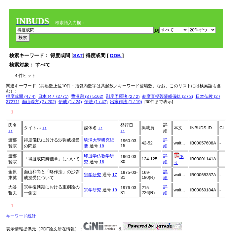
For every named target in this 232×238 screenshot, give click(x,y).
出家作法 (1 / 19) (126, 101)
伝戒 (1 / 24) (70, 101)
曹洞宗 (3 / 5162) (87, 96)
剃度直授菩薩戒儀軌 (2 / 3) (167, 96)
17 (114, 174)
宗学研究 (92, 174)
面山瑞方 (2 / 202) (39, 101)
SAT (78, 55)
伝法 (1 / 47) (96, 101)
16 (101, 161)
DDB (116, 55)
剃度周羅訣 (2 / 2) (123, 96)
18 (101, 145)
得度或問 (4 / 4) (21, 96)
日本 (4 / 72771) (53, 96)
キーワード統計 (21, 216)
